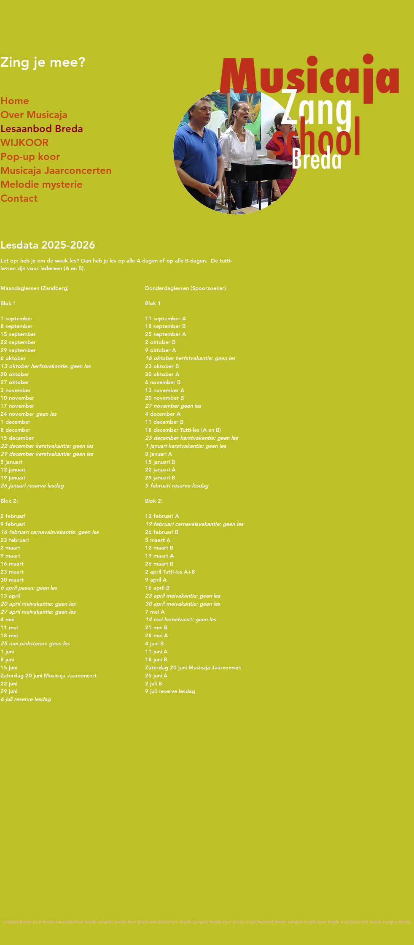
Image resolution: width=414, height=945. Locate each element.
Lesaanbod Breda (41, 128)
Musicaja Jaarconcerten (56, 170)
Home (14, 101)
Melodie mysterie (41, 184)
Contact (19, 198)
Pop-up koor (30, 156)
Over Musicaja (33, 114)
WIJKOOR (24, 142)
